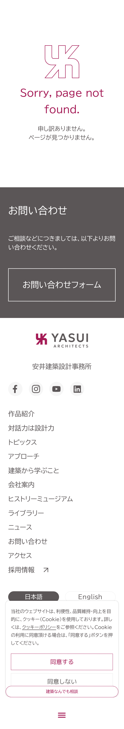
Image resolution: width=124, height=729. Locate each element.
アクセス (20, 555)
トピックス (22, 442)
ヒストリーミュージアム (40, 499)
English (90, 596)
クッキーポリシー (39, 627)
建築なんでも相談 (62, 691)
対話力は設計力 (31, 428)
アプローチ (23, 456)
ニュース (20, 527)
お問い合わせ (27, 541)
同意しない (62, 681)
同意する (62, 662)
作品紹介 (21, 413)
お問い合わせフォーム (61, 285)
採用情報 (21, 569)
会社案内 (21, 484)
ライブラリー (26, 513)
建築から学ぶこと (33, 470)
